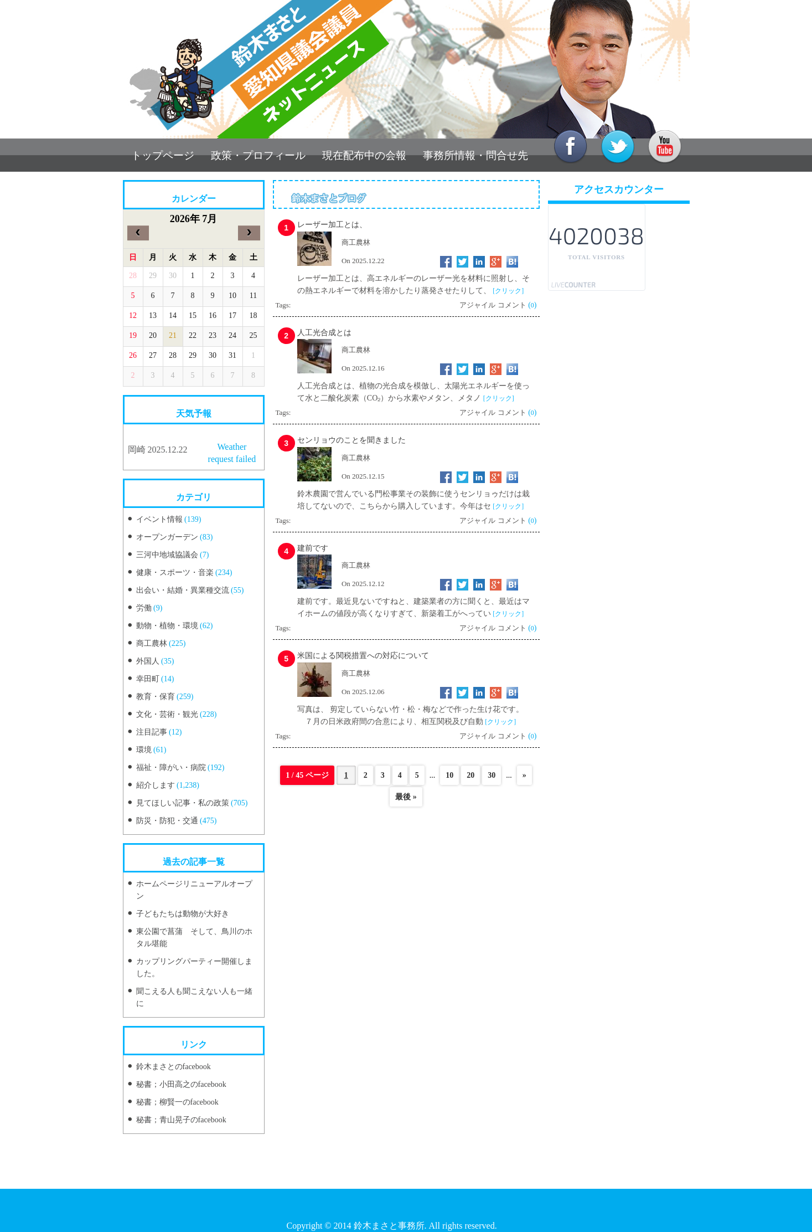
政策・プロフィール (258, 155)
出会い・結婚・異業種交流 (182, 590)
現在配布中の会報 (364, 155)
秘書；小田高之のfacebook (181, 1084)
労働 (144, 608)
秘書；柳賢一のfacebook (177, 1102)
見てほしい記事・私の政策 (182, 803)
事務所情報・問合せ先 (475, 155)
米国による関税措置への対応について (363, 655)
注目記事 (151, 732)
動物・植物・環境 (167, 626)
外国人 (147, 661)
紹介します (155, 785)
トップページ (162, 155)
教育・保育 (155, 696)
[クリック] (508, 291)
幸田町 (147, 679)
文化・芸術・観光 (167, 714)
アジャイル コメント (492, 305)
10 (449, 775)
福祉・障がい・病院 (171, 767)
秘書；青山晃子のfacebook (181, 1120)
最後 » (406, 797)
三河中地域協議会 (167, 555)
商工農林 (151, 643)
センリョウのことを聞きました (351, 440)
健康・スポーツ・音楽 (175, 572)
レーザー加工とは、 (332, 224)
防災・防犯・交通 (167, 821)
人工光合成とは (324, 332)
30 (491, 775)
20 (470, 775)
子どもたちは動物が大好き (182, 914)
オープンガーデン (167, 537)
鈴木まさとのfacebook (173, 1066)
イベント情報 (159, 519)
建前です (312, 548)
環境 (144, 750)
